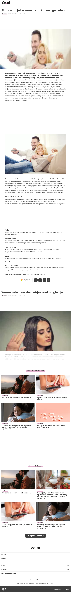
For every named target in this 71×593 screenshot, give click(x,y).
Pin (44, 280)
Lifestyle (4, 570)
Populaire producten (8, 573)
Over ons (25, 583)
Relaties (4, 13)
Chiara (24, 13)
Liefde (3, 566)
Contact (51, 583)
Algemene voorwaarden (41, 583)
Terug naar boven (34, 536)
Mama (3, 554)
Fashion (4, 562)
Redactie (19, 583)
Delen (36, 280)
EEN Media (66, 589)
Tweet (40, 280)
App (48, 280)
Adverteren (31, 583)
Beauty (3, 558)
